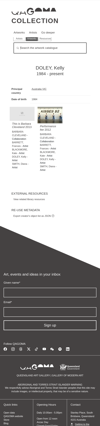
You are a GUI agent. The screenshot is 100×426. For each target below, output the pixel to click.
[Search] (50, 48)
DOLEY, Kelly (19, 156)
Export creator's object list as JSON (32, 216)
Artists (33, 32)
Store (6, 420)
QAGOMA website (13, 416)
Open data (9, 412)
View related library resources (29, 199)
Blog (6, 423)
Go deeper (48, 32)
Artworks (19, 32)
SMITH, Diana (19, 164)
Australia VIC (39, 88)
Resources (45, 38)
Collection (35, 20)
